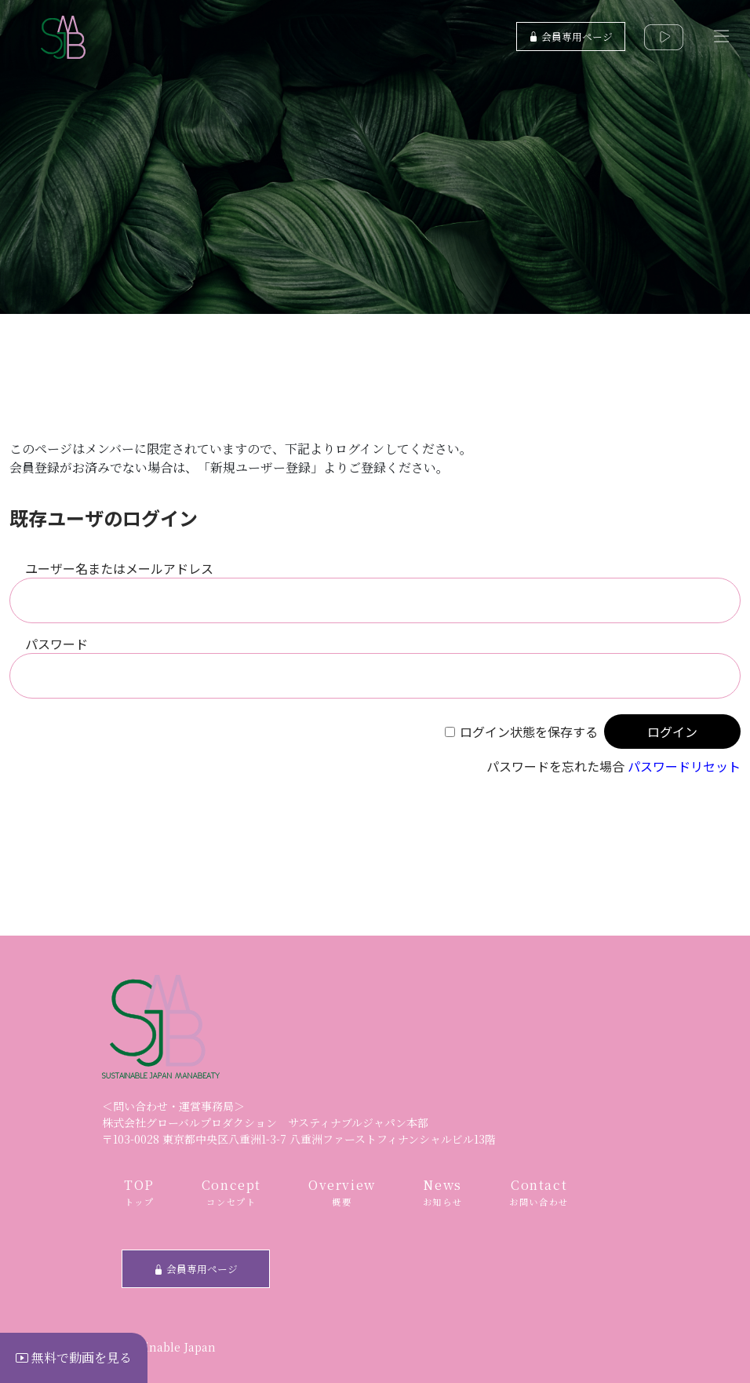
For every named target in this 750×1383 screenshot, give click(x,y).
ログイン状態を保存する (529, 731)
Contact (539, 1192)
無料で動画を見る (74, 1357)
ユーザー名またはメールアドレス (119, 568)
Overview (342, 1192)
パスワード (56, 643)
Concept (231, 1192)
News (442, 1192)
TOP (139, 1192)
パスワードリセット (684, 766)
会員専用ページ (571, 36)
